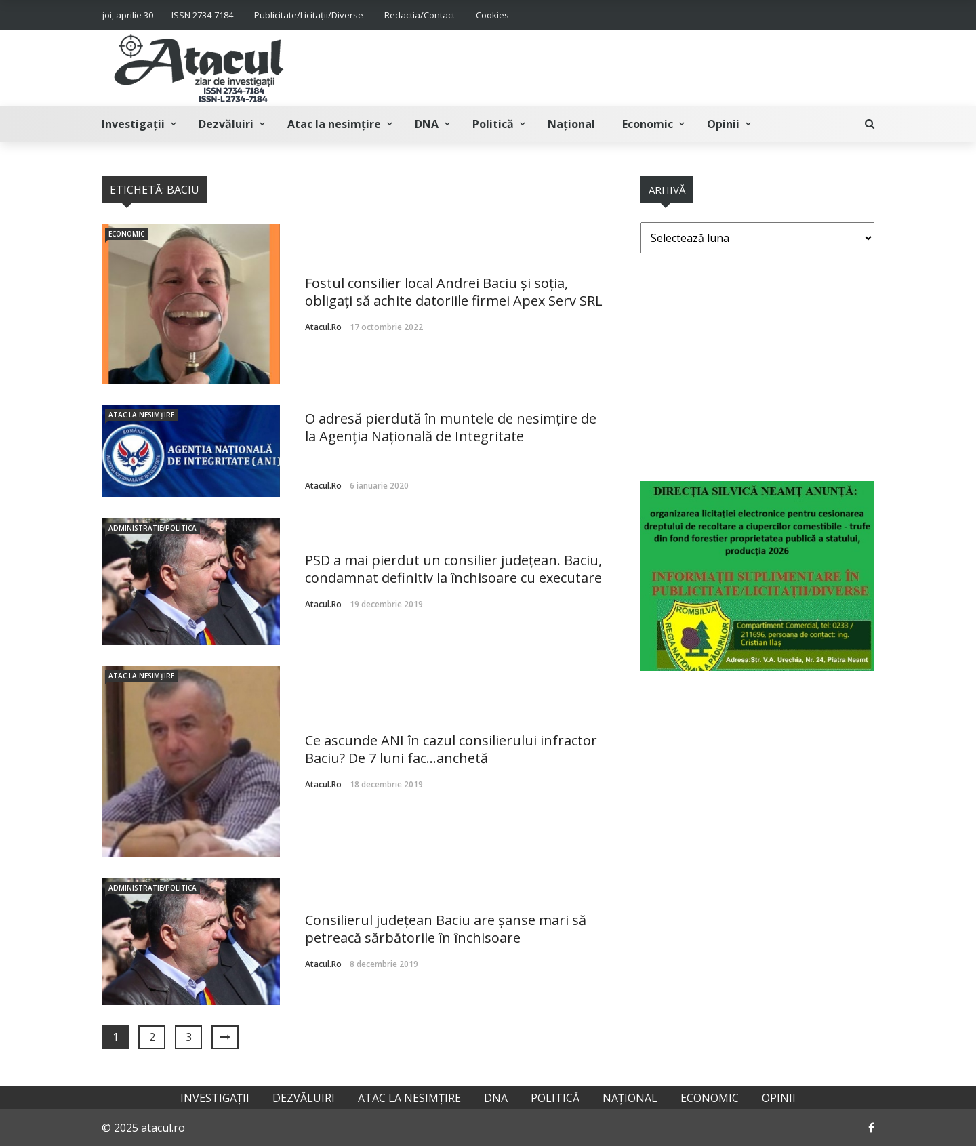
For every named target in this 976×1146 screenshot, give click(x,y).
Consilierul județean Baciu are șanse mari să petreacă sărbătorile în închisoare (445, 929)
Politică (493, 124)
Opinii (723, 124)
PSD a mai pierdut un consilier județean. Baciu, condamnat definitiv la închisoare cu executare (453, 569)
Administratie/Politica (152, 528)
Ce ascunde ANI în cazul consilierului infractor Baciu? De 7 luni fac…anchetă (451, 749)
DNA (427, 124)
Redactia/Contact (419, 15)
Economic (647, 124)
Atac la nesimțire (334, 124)
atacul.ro (323, 327)
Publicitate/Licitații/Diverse (308, 15)
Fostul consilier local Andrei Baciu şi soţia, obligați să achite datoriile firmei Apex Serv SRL (454, 292)
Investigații (133, 124)
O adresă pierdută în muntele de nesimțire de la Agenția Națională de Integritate (450, 427)
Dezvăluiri (226, 124)
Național (571, 124)
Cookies (492, 15)
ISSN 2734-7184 (202, 15)
